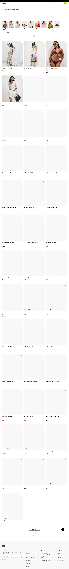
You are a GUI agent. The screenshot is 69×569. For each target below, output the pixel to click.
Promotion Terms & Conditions (46, 554)
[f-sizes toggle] (15, 16)
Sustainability (59, 554)
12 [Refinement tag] (8, 33)
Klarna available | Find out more (49, 0)
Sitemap (27, 566)
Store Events (28, 563)
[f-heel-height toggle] (23, 16)
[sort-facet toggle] (63, 16)
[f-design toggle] (12, 16)
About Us (58, 553)
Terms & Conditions (44, 553)
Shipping (27, 553)
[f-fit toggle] (19, 16)
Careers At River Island (60, 556)
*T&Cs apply (4, 558)
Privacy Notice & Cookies (45, 556)
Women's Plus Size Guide (30, 557)
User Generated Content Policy (46, 560)
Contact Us (28, 560)
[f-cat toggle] (4, 16)
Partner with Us (59, 557)
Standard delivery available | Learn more (19, 0)
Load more (34, 529)
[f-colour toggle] (8, 16)
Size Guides (28, 556)
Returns (27, 554)
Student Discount (29, 564)
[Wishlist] (22, 42)
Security (42, 557)
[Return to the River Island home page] (5, 3)
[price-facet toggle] (27, 16)
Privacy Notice (4, 559)
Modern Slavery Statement (61, 560)
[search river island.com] (51, 3)
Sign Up (22, 556)
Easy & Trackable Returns (34, 0)
